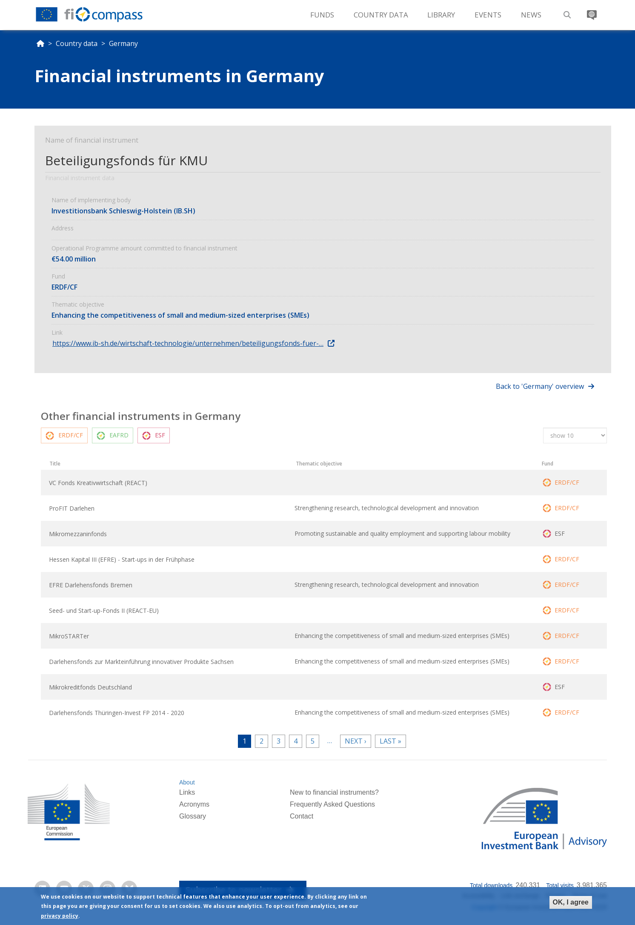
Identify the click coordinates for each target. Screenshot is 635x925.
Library (441, 15)
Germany (123, 43)
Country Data (381, 15)
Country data (76, 43)
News (531, 15)
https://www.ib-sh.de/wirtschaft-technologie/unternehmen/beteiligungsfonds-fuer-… (187, 343)
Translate (591, 11)
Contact (301, 816)
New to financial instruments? (334, 792)
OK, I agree (571, 902)
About (187, 782)
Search (566, 11)
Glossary (192, 816)
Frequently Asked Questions (332, 804)
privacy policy (59, 916)
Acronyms (194, 804)
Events (488, 15)
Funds (322, 15)
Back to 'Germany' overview (540, 386)
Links (187, 792)
